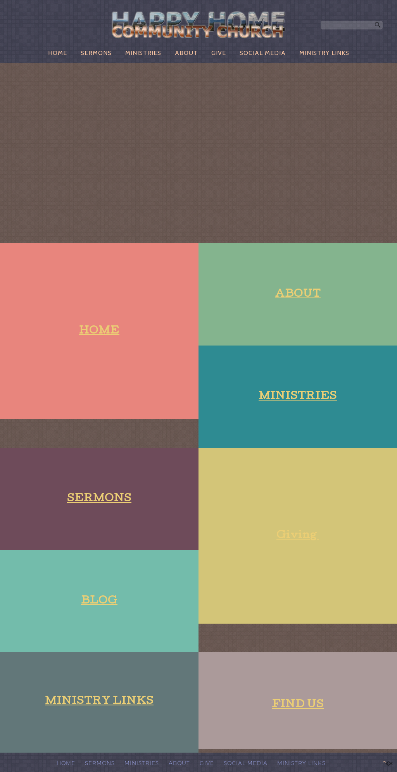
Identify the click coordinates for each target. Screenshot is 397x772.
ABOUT (186, 53)
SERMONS (96, 53)
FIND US (298, 705)
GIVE (218, 53)
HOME (57, 53)
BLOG (99, 601)
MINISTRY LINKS (324, 53)
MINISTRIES (143, 53)
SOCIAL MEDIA (263, 53)
